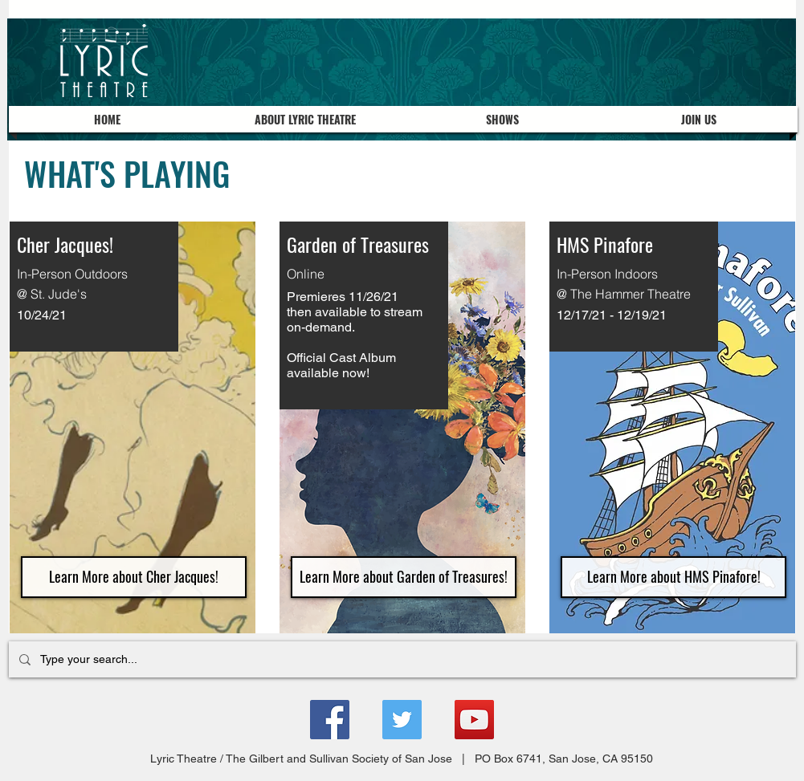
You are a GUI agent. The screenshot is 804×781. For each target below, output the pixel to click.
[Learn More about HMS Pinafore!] (673, 577)
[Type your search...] (400, 659)
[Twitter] (402, 719)
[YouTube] (474, 719)
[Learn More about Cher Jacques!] (134, 577)
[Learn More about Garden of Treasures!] (403, 577)
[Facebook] (329, 719)
